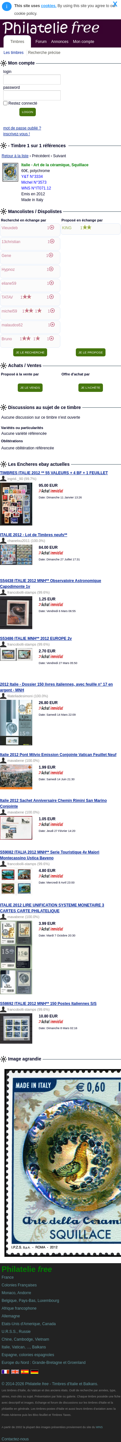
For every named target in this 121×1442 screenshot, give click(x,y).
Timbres (17, 41)
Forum (41, 41)
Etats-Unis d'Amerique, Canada (29, 1324)
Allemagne (11, 1316)
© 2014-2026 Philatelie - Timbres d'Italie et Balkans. (50, 1384)
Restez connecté (22, 103)
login (7, 71)
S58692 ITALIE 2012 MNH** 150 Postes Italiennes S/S (48, 1003)
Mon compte (83, 41)
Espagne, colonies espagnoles (28, 1355)
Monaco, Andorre (16, 1293)
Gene (6, 255)
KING (67, 228)
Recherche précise (44, 52)
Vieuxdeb (10, 228)
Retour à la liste (15, 156)
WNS (99, 1427)
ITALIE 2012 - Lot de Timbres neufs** (33, 535)
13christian (11, 242)
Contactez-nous (15, 1439)
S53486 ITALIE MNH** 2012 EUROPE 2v (36, 638)
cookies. (48, 6)
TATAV (7, 297)
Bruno (7, 339)
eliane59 (9, 283)
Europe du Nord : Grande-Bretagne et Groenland (44, 1362)
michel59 (9, 311)
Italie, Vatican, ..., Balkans (24, 1347)
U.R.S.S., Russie (16, 1331)
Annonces (59, 41)
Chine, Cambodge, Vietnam (25, 1339)
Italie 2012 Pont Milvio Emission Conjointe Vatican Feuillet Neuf (58, 754)
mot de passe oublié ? (22, 128)
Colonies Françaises (19, 1285)
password (11, 87)
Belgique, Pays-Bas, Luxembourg (30, 1300)
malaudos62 (12, 325)
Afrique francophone (19, 1308)
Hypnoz (8, 269)
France (8, 1277)
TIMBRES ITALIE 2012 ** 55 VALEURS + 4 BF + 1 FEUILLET (54, 473)
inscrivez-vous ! (16, 134)
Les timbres (14, 52)
